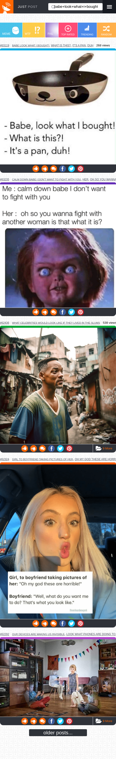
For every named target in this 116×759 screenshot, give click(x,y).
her (85, 179)
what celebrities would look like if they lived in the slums (56, 322)
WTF (32, 31)
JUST (28, 7)
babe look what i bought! (30, 45)
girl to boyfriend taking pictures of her (42, 459)
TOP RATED (68, 30)
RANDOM (106, 30)
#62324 (4, 459)
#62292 (4, 634)
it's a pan (79, 45)
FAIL (56, 31)
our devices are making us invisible (38, 634)
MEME (10, 31)
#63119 (4, 45)
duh (90, 45)
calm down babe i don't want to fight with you (46, 179)
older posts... (58, 732)
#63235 (4, 179)
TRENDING (87, 30)
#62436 (4, 322)
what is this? (61, 45)
